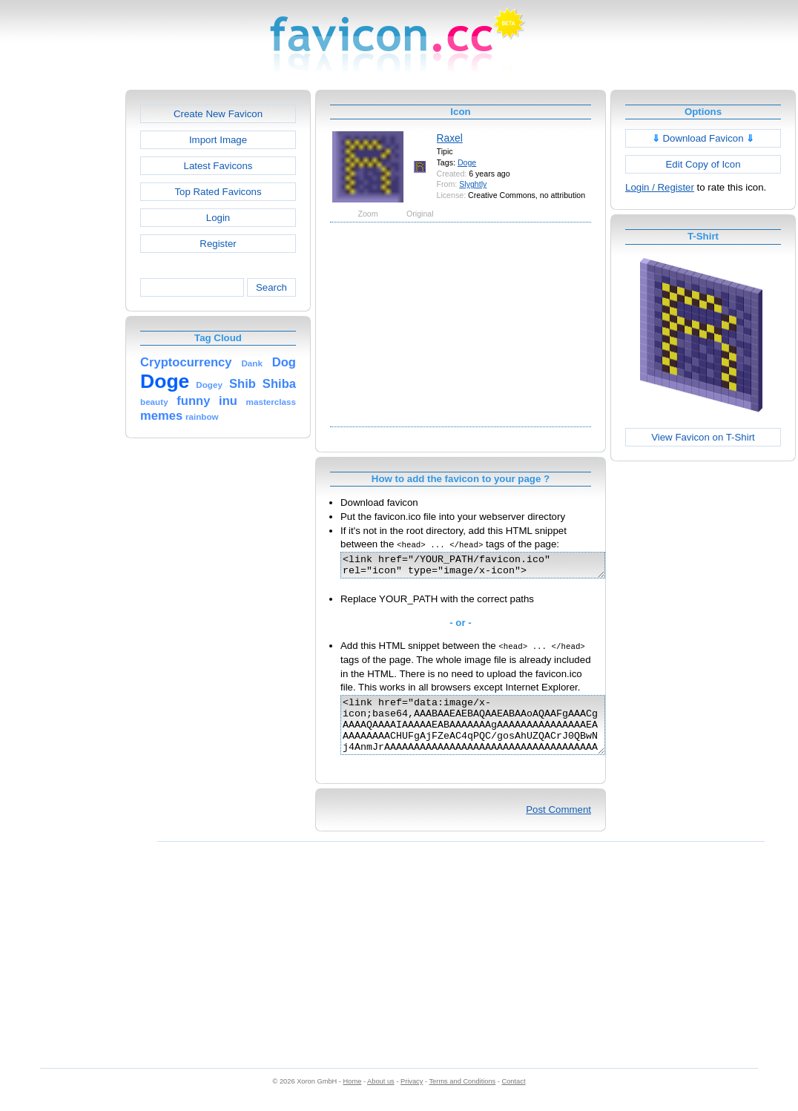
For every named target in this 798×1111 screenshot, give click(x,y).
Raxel (450, 138)
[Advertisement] (61, 312)
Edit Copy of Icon (702, 164)
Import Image (218, 139)
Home (352, 1097)
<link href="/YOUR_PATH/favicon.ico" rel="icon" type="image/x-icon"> (488, 567)
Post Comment (558, 825)
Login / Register (659, 187)
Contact (514, 1097)
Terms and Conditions (462, 1097)
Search (271, 287)
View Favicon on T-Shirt (703, 437)
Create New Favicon (218, 113)
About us (381, 1097)
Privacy (411, 1097)
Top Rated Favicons (217, 191)
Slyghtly (473, 183)
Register (218, 243)
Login (218, 217)
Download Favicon (703, 138)
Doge (467, 162)
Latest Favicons (218, 165)
